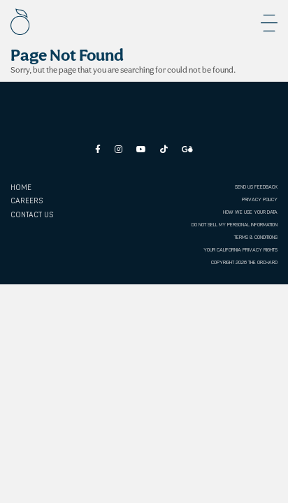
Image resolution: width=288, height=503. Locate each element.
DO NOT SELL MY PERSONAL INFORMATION (235, 224)
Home (20, 187)
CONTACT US (31, 214)
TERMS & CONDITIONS (256, 237)
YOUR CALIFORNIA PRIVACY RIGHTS (240, 250)
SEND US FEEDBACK (256, 187)
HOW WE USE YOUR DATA (250, 212)
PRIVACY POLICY (260, 199)
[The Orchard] (20, 21)
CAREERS (26, 200)
